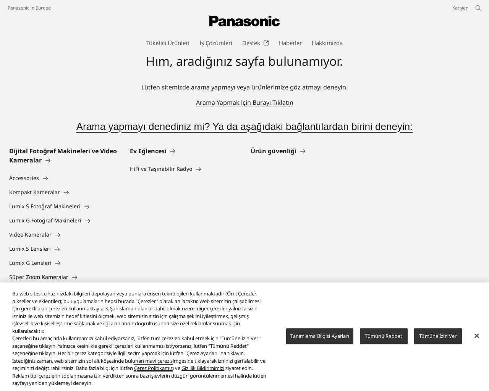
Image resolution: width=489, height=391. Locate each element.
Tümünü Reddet (383, 336)
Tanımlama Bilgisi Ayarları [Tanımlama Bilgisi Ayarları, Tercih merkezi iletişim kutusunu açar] (319, 336)
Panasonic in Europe (29, 8)
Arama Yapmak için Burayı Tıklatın (244, 102)
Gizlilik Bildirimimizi (202, 368)
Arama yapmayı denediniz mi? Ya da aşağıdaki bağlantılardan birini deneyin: (244, 126)
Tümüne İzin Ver (438, 336)
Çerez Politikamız (153, 368)
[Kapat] (476, 336)
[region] (244, 336)
